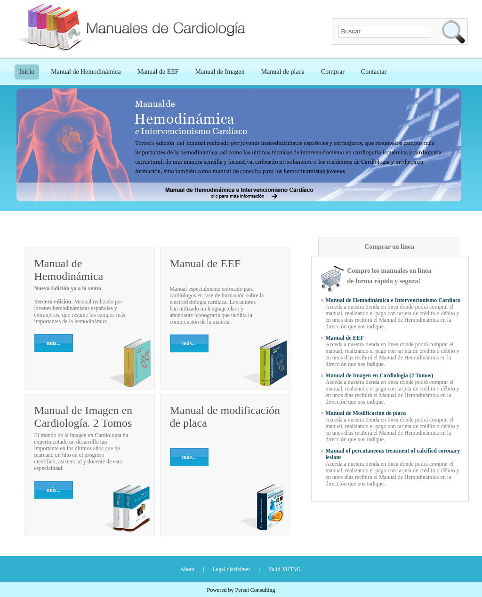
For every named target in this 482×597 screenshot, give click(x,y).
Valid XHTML (285, 569)
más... (54, 343)
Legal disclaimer (231, 569)
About (187, 569)
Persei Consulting (255, 590)
